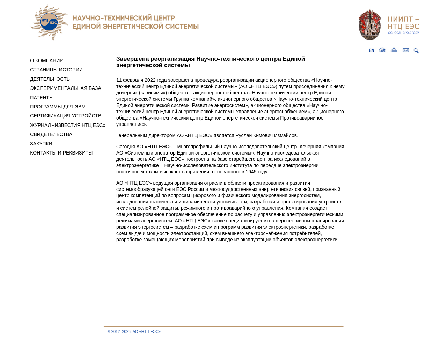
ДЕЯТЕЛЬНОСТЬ (50, 79)
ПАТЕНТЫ (41, 97)
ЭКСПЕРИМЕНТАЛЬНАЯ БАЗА (65, 88)
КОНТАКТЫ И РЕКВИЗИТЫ (61, 153)
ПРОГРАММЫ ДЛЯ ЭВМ (58, 106)
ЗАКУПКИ (41, 144)
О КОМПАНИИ (46, 60)
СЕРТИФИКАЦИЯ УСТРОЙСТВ (65, 116)
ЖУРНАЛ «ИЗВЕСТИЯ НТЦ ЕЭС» (67, 125)
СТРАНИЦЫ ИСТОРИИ (56, 69)
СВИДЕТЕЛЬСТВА (51, 134)
